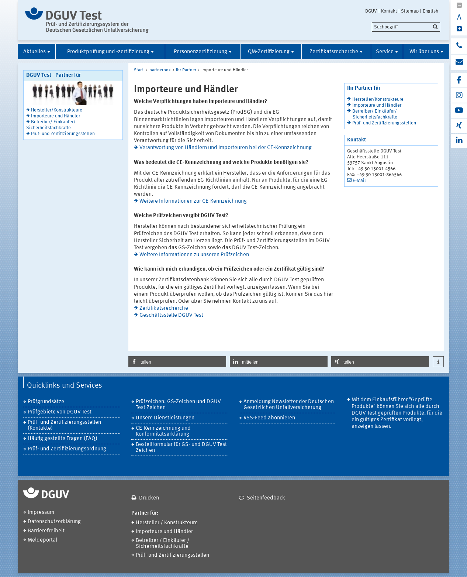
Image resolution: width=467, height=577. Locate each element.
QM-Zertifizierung (269, 52)
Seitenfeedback (266, 498)
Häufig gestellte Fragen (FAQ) (62, 439)
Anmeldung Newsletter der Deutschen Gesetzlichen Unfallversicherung (288, 405)
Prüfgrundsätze (46, 402)
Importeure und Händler (55, 116)
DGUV (371, 11)
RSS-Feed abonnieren (269, 418)
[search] (406, 27)
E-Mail (359, 180)
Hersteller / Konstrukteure (167, 523)
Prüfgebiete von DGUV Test (59, 412)
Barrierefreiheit (46, 531)
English (430, 11)
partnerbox (160, 70)
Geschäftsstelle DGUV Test (171, 315)
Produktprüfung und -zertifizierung (108, 52)
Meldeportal (42, 540)
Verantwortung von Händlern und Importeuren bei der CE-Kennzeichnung (225, 148)
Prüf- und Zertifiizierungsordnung (67, 449)
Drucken (149, 498)
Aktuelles (34, 52)
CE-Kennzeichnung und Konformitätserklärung (163, 431)
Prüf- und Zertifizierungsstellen (63, 133)
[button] (177, 361)
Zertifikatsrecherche (333, 52)
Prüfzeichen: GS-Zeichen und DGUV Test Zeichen (178, 405)
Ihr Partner (186, 70)
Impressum (41, 512)
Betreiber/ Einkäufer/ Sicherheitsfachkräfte (51, 125)
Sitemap (410, 11)
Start (138, 70)
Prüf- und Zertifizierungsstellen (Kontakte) (64, 425)
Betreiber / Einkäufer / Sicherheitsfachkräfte (163, 543)
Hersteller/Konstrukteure (56, 110)
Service (385, 52)
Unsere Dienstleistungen (165, 418)
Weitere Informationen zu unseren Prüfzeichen (194, 255)
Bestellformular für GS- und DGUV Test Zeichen (181, 447)
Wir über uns (424, 52)
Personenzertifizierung (200, 52)
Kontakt (389, 11)
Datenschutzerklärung (54, 522)
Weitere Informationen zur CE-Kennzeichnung (193, 201)
